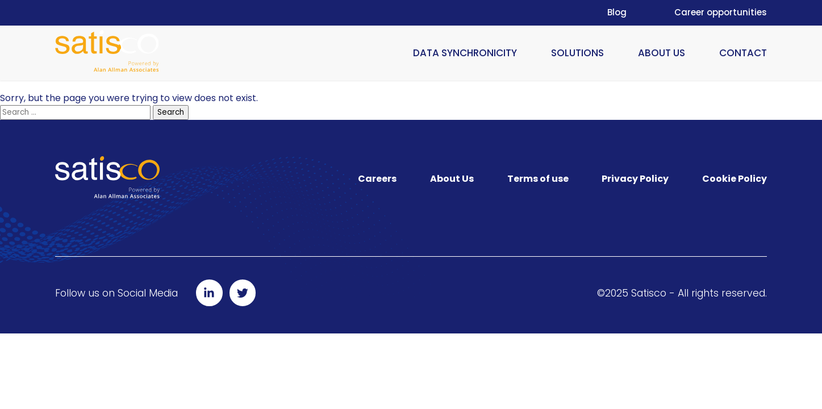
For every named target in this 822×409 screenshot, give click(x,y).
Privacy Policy (635, 178)
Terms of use (538, 178)
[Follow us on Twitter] (243, 292)
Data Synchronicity (465, 53)
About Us (661, 53)
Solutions (577, 53)
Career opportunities (720, 12)
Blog (617, 12)
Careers (377, 178)
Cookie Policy (734, 178)
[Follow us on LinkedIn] (209, 292)
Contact (743, 53)
